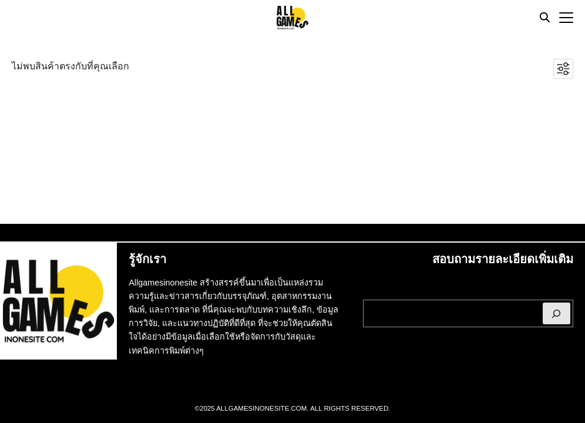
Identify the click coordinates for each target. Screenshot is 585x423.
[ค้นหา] (556, 313)
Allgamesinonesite (163, 282)
